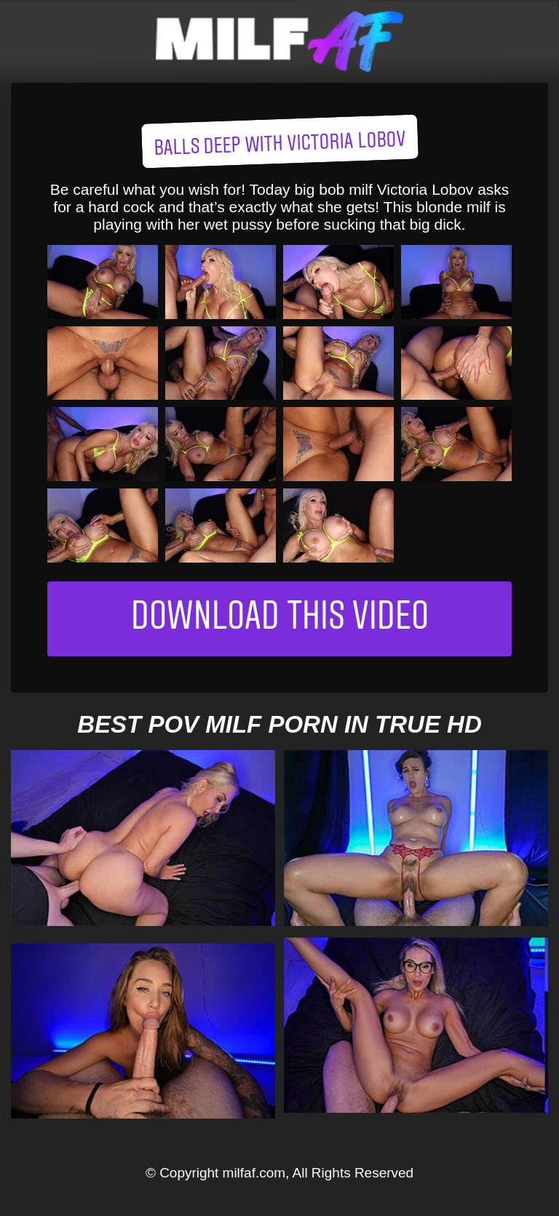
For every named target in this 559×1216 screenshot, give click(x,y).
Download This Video (280, 619)
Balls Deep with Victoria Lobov (279, 145)
